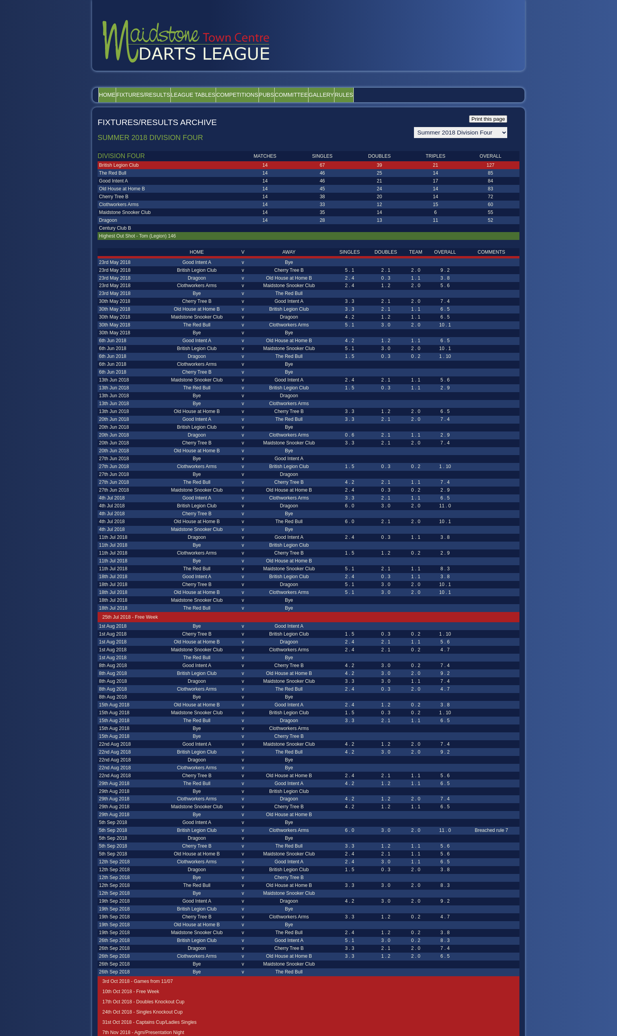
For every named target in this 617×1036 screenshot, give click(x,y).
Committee (349, 95)
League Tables (220, 95)
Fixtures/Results (159, 95)
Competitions (274, 95)
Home (112, 95)
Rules (423, 95)
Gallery (390, 95)
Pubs (314, 95)
